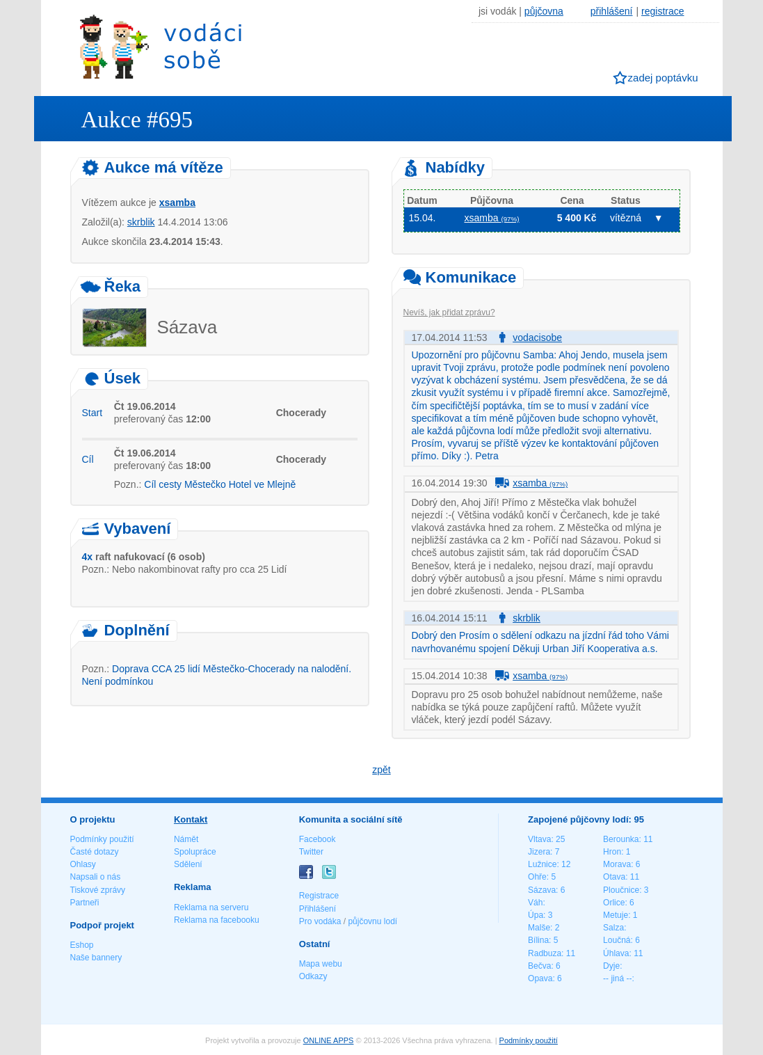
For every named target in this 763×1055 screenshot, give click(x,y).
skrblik (141, 222)
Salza (613, 928)
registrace (662, 11)
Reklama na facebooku (216, 920)
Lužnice (542, 864)
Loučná (616, 940)
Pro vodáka (320, 921)
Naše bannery (96, 957)
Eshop (82, 945)
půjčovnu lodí (372, 921)
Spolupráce (195, 852)
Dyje (611, 966)
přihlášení (612, 11)
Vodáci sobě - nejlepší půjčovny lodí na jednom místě (160, 46)
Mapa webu (320, 964)
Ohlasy (83, 864)
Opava (540, 978)
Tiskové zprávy (98, 890)
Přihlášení (317, 909)
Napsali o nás (95, 877)
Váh (535, 902)
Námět (186, 839)
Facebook (317, 839)
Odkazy (313, 976)
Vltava (539, 839)
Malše (539, 928)
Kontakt (190, 819)
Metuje (615, 915)
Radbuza (544, 953)
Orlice (614, 902)
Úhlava (616, 953)
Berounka (620, 839)
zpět (381, 769)
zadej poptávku (663, 78)
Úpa (535, 915)
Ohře (537, 877)
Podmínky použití (102, 839)
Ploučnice (621, 890)
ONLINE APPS (328, 1040)
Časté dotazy (94, 852)
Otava (614, 877)
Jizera (539, 852)
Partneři (84, 902)
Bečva (539, 966)
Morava (617, 864)
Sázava (542, 890)
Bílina (538, 940)
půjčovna (543, 11)
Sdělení (188, 864)
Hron (612, 852)
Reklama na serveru (211, 907)
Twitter (311, 852)
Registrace (319, 896)
